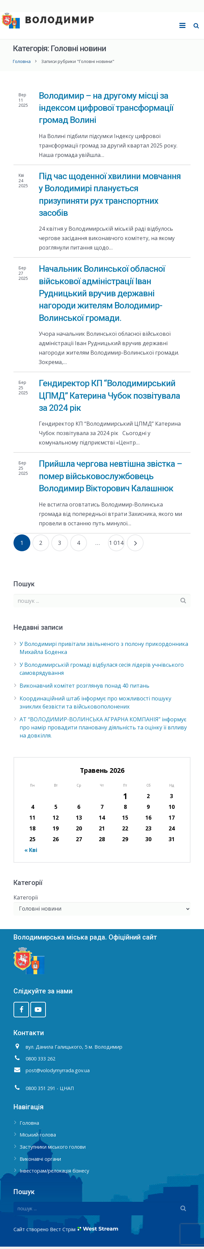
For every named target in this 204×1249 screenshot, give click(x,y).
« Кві (30, 852)
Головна (22, 64)
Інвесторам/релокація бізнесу (54, 1173)
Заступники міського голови (53, 1149)
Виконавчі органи (40, 1161)
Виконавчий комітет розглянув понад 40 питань (84, 688)
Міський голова (38, 1137)
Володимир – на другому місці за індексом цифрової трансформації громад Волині (106, 110)
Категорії (25, 899)
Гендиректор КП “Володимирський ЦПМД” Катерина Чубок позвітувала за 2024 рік (109, 398)
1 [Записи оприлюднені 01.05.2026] (125, 798)
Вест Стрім (63, 1231)
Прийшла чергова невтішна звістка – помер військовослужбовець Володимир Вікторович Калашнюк (110, 478)
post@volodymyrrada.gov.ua (58, 1073)
